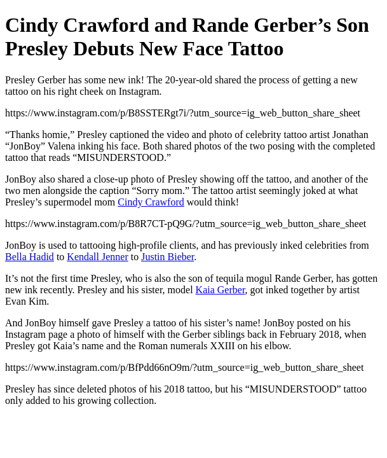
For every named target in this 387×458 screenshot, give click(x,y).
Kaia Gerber (220, 289)
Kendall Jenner (97, 256)
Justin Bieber (167, 256)
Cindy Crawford (151, 202)
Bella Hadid (29, 256)
